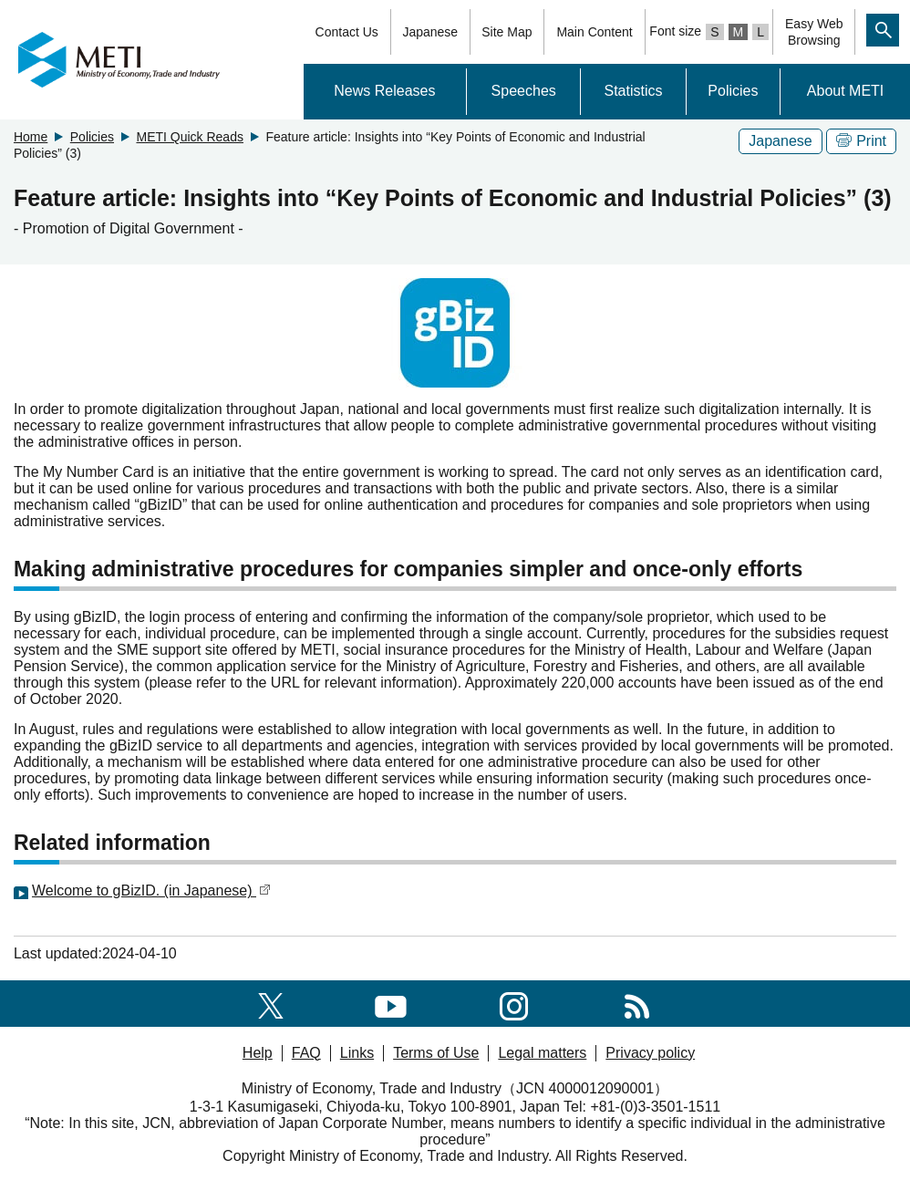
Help (258, 1053)
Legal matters (542, 1053)
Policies (733, 90)
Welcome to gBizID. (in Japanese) (151, 890)
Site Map (506, 32)
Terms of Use (436, 1053)
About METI (845, 90)
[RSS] (637, 1002)
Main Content (594, 32)
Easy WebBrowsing (814, 31)
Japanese (430, 32)
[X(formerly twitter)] (271, 1002)
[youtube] (391, 1002)
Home (30, 136)
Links (357, 1053)
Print (861, 141)
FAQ (306, 1053)
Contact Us (346, 32)
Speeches (523, 90)
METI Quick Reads (189, 136)
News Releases (384, 90)
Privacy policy (650, 1053)
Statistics (633, 90)
